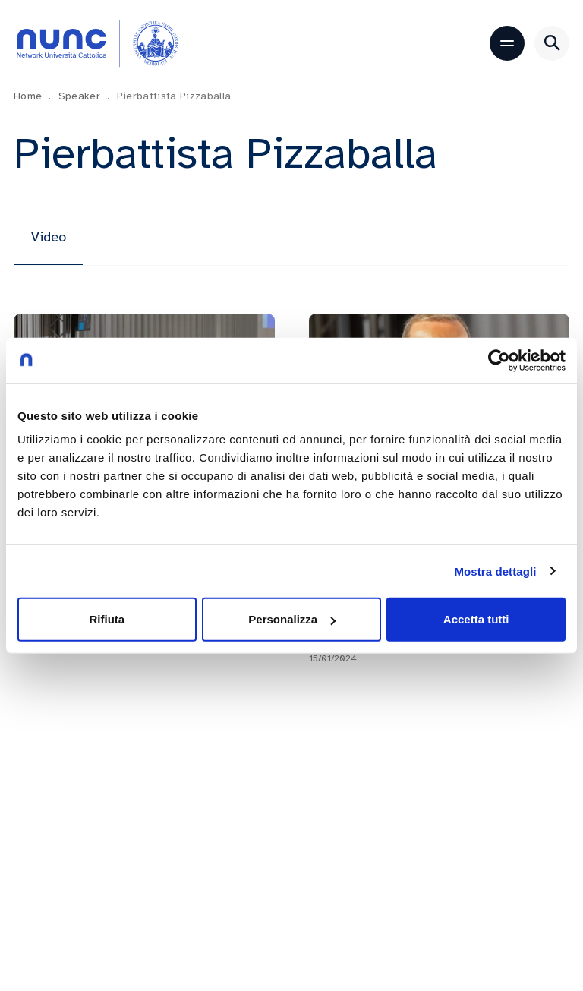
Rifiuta (106, 619)
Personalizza (292, 619)
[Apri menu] (507, 43)
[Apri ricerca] (551, 43)
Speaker (84, 96)
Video (48, 237)
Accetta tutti (476, 619)
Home (33, 96)
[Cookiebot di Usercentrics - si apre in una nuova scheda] (499, 360)
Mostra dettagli (495, 570)
